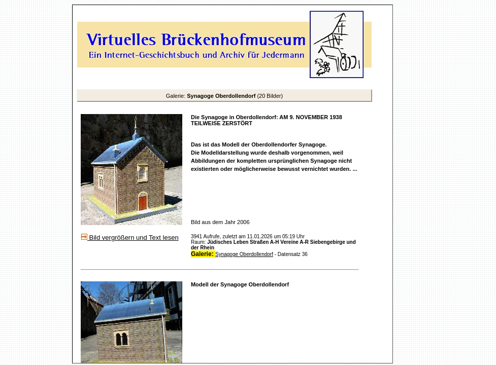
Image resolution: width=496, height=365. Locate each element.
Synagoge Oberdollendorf (244, 254)
